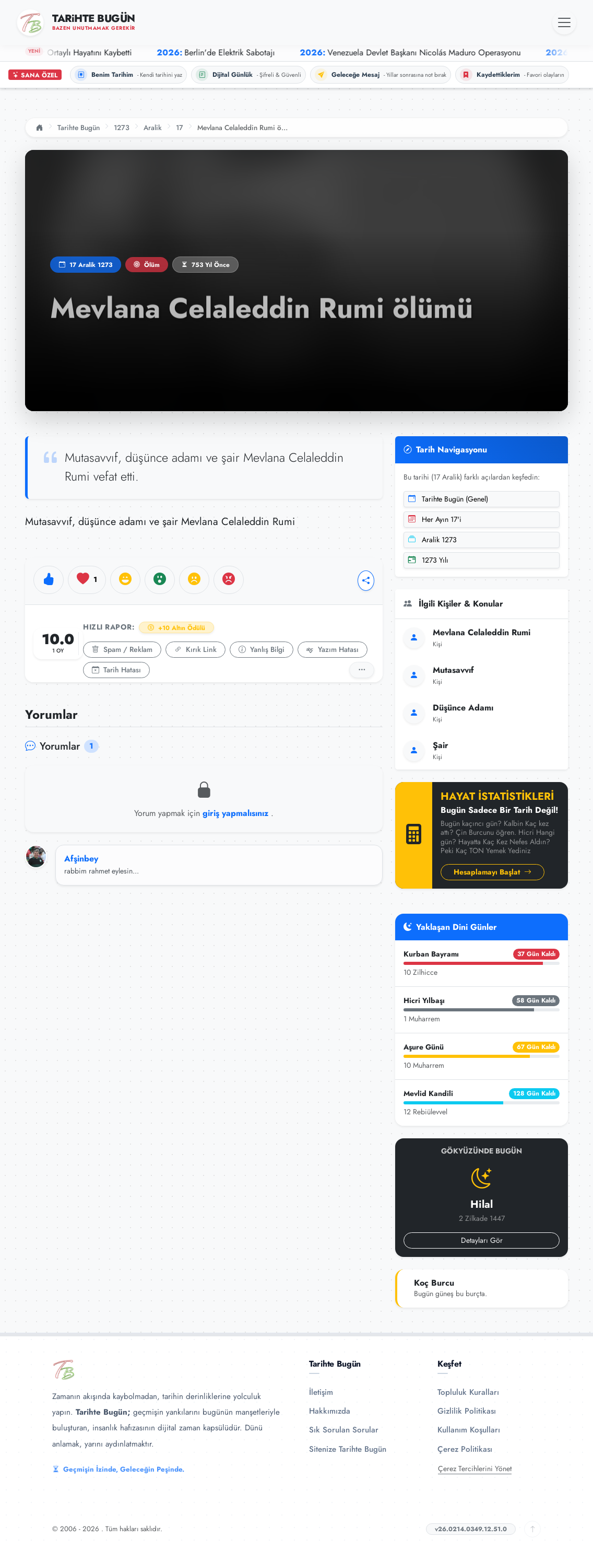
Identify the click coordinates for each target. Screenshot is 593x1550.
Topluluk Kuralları (468, 1392)
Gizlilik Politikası (466, 1411)
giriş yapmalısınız (237, 813)
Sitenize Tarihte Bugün (347, 1449)
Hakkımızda (329, 1411)
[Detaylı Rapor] (361, 670)
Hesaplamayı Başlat (492, 872)
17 (179, 127)
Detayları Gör (482, 1240)
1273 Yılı (428, 560)
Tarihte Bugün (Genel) (448, 499)
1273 (121, 127)
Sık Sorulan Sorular (343, 1430)
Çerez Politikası (464, 1449)
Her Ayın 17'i (434, 519)
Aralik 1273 (432, 539)
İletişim (321, 1392)
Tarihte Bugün (78, 127)
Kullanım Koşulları (468, 1430)
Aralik (153, 127)
